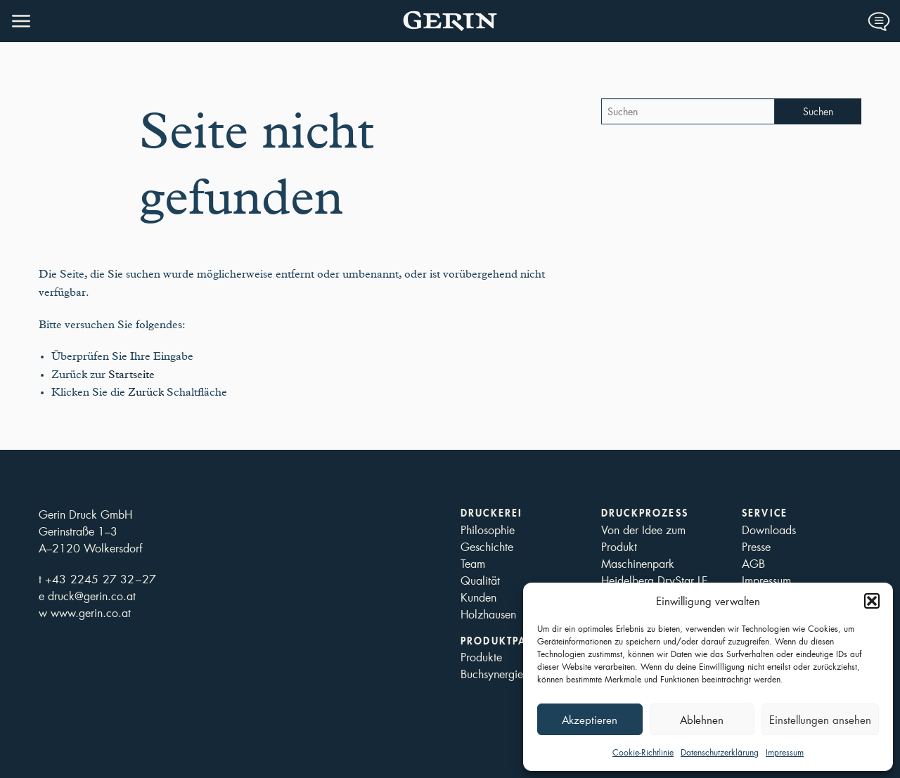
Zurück (146, 392)
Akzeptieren (589, 720)
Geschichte (487, 546)
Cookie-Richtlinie (643, 752)
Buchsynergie (492, 673)
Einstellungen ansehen (820, 720)
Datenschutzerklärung (720, 752)
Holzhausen (488, 614)
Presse (756, 546)
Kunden (478, 597)
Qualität (480, 580)
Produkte (481, 656)
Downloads (769, 529)
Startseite (131, 374)
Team (473, 563)
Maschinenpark (637, 563)
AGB (753, 563)
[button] (872, 601)
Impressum (785, 752)
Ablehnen (702, 720)
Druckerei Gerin (450, 21)
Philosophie (488, 529)
